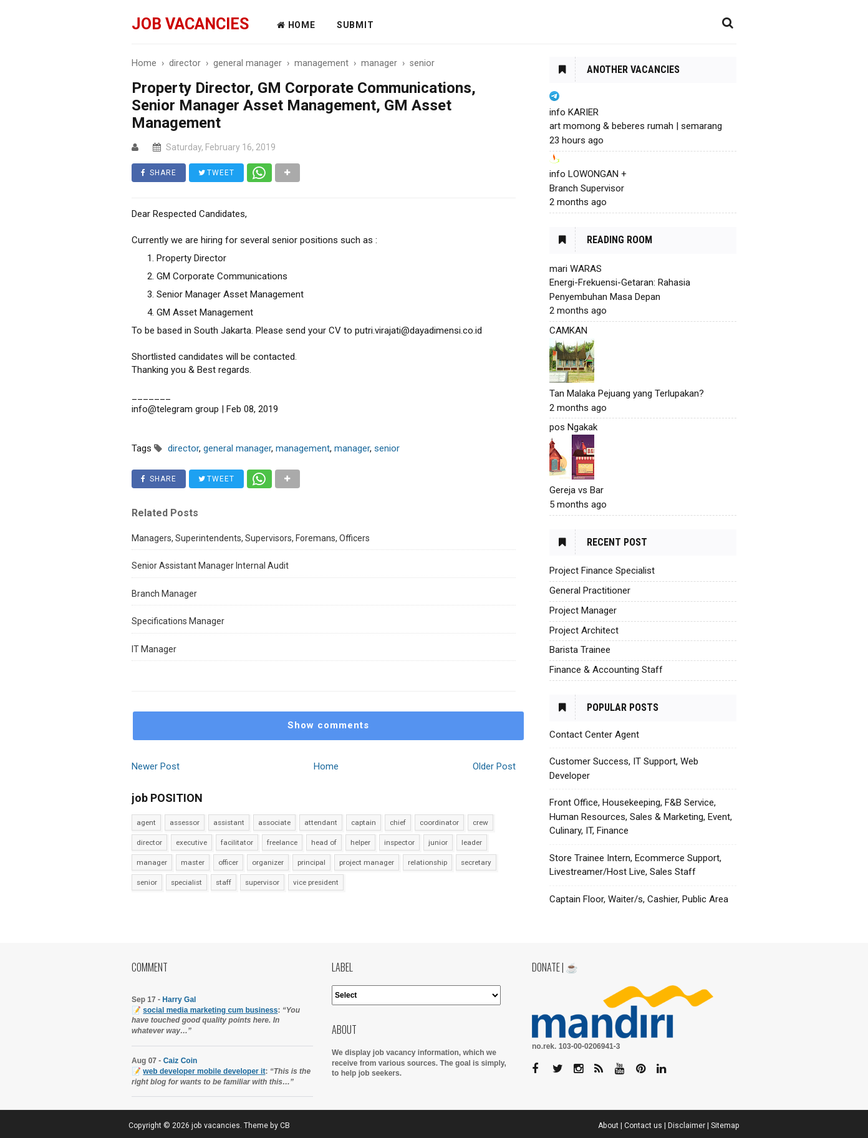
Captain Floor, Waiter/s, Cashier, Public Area (638, 899)
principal (311, 862)
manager (152, 862)
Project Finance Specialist (602, 570)
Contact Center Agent (594, 734)
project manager (366, 862)
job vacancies (190, 24)
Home (326, 766)
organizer (268, 862)
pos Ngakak (573, 427)
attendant (320, 822)
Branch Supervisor (586, 188)
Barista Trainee (579, 649)
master (193, 862)
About (608, 1125)
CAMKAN (568, 330)
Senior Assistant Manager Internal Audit (210, 566)
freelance (282, 842)
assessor (185, 822)
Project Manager (583, 610)
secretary (476, 862)
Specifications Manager (178, 621)
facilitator (237, 842)
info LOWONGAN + (588, 174)
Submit (355, 25)
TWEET (216, 172)
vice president (316, 882)
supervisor (262, 882)
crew (480, 822)
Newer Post (156, 766)
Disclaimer (686, 1125)
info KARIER (574, 112)
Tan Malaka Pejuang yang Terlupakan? (626, 393)
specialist (186, 882)
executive (191, 842)
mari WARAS (575, 268)
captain (363, 822)
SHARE (158, 172)
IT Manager (154, 649)
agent (146, 822)
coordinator (439, 822)
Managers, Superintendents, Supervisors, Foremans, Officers (251, 538)
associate (274, 822)
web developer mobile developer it (204, 1071)
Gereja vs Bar (576, 490)
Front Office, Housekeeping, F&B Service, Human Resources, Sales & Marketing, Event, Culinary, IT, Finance (640, 816)
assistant (228, 822)
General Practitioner (589, 590)
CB (285, 1125)
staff (223, 882)
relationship (427, 862)
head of (324, 842)
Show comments (328, 725)
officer (228, 862)
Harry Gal (179, 999)
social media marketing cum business (210, 1010)
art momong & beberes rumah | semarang (635, 126)
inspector (399, 842)
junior (438, 842)
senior (147, 882)
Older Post (494, 766)
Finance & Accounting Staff (606, 669)
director (149, 842)
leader (471, 842)
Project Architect (584, 630)
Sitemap (725, 1125)
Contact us (643, 1125)
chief (398, 822)
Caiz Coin (180, 1060)
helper (360, 842)
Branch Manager (164, 594)
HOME (296, 25)
